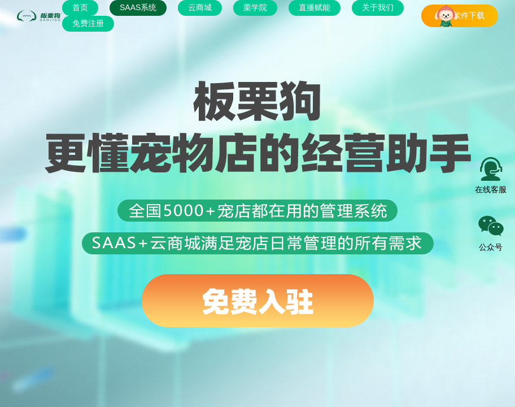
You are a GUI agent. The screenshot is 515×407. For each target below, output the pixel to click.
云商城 (200, 7)
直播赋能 (314, 7)
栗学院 (255, 7)
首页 (80, 7)
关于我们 (378, 7)
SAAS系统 (138, 7)
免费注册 (88, 23)
